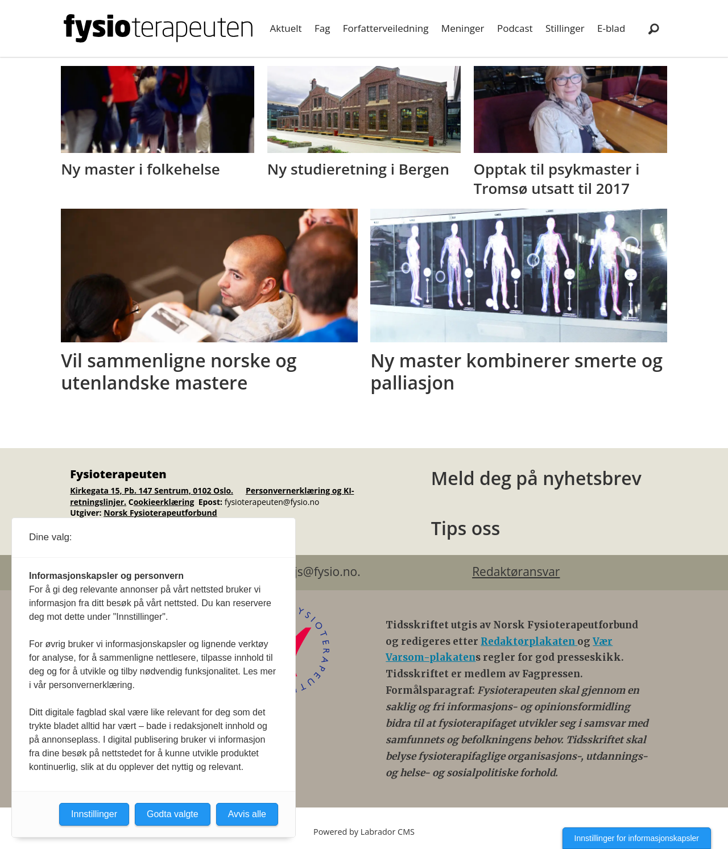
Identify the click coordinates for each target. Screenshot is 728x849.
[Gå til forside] (158, 28)
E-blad (611, 28)
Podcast (515, 28)
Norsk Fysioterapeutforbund (160, 512)
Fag (322, 28)
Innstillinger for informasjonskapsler (636, 838)
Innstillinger (94, 814)
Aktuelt (286, 28)
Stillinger (565, 28)
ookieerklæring (164, 501)
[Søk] (653, 28)
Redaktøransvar (516, 571)
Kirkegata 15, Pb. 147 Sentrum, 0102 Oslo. (151, 490)
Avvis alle (247, 814)
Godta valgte (172, 814)
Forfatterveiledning (386, 28)
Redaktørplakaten (529, 641)
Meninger (463, 28)
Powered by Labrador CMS (364, 831)
